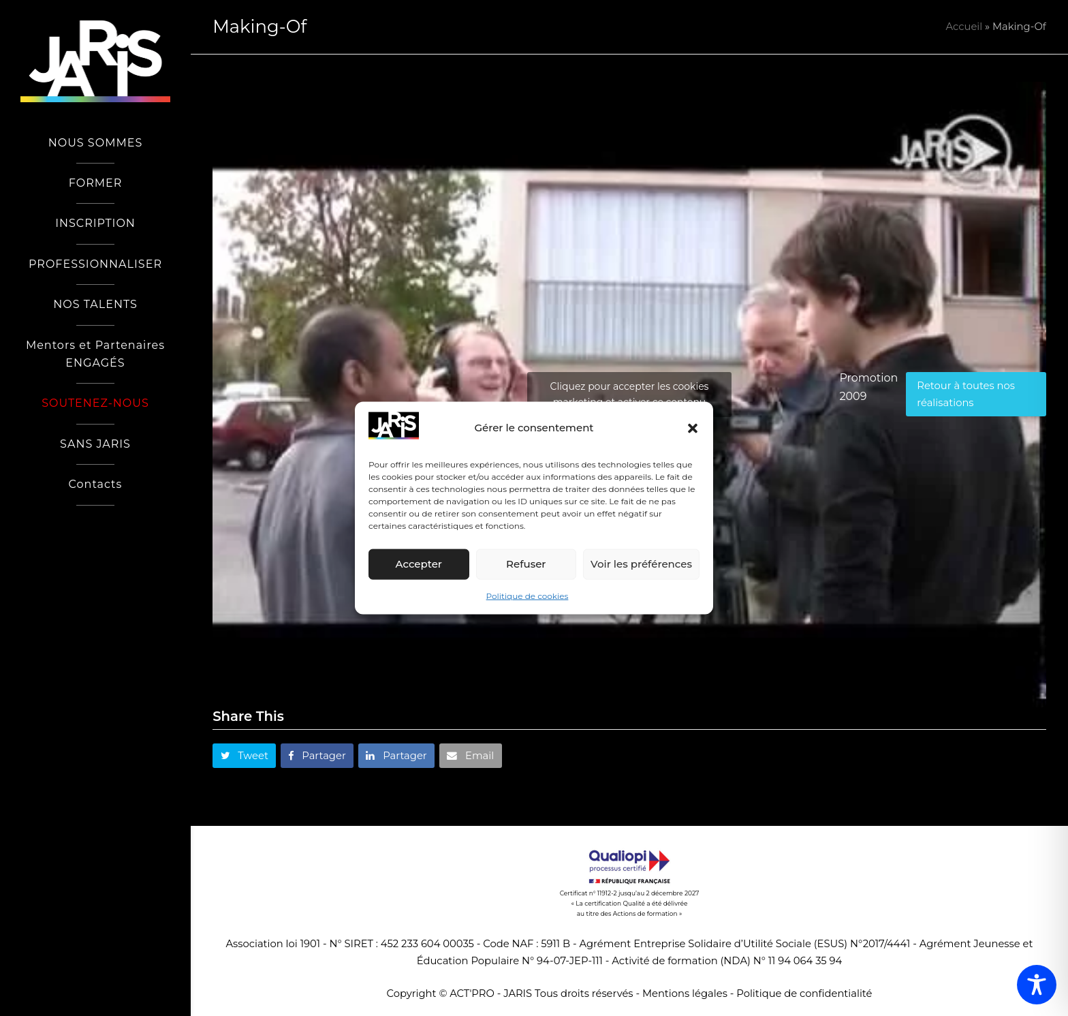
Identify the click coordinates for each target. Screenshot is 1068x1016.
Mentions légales (684, 993)
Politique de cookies (527, 596)
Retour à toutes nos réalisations (966, 394)
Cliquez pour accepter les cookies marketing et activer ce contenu (629, 394)
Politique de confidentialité (804, 993)
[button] (693, 428)
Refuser (526, 563)
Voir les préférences (641, 563)
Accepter (419, 563)
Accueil (964, 26)
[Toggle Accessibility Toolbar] (1037, 985)
